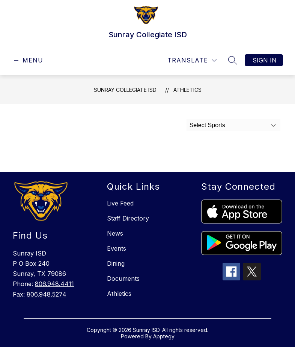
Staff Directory (128, 218)
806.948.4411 (54, 284)
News (115, 233)
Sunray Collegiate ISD (125, 90)
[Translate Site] (192, 60)
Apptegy (164, 336)
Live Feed (120, 203)
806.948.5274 (46, 294)
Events (116, 248)
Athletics (187, 90)
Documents (123, 278)
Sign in (265, 60)
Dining (116, 263)
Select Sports (207, 125)
